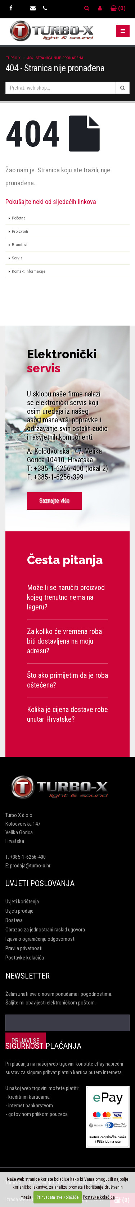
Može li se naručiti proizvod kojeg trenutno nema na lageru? (66, 597)
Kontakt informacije (28, 271)
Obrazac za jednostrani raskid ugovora (45, 929)
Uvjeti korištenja (22, 901)
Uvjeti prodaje (19, 911)
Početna (19, 218)
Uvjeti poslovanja (40, 883)
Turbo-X (13, 58)
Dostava (14, 920)
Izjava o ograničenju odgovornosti (40, 939)
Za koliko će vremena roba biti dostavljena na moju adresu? (64, 641)
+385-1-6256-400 (28, 857)
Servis (17, 257)
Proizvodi (20, 231)
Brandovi (19, 244)
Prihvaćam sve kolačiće (57, 1197)
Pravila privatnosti (23, 948)
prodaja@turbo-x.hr (30, 865)
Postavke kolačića (24, 957)
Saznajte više (54, 500)
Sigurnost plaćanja (43, 1046)
